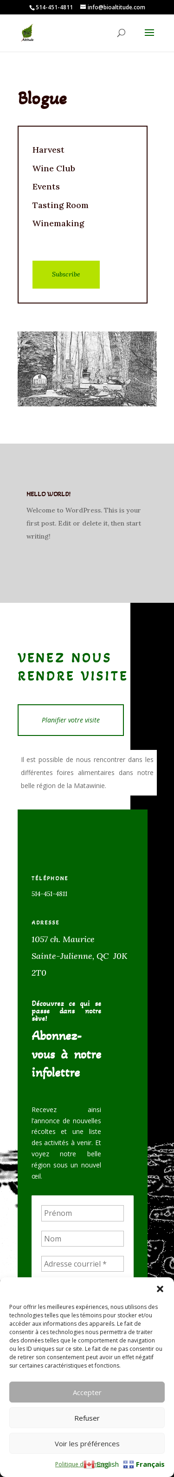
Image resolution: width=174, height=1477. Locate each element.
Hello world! (48, 494)
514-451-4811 (49, 894)
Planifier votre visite (71, 719)
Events (46, 186)
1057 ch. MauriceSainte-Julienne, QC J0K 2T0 (79, 956)
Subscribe (66, 274)
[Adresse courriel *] (82, 1264)
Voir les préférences (87, 1443)
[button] (160, 1289)
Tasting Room (60, 205)
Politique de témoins (82, 1464)
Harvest (48, 149)
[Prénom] (82, 1213)
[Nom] (82, 1239)
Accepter (87, 1392)
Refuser (87, 1418)
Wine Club (53, 168)
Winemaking (58, 223)
